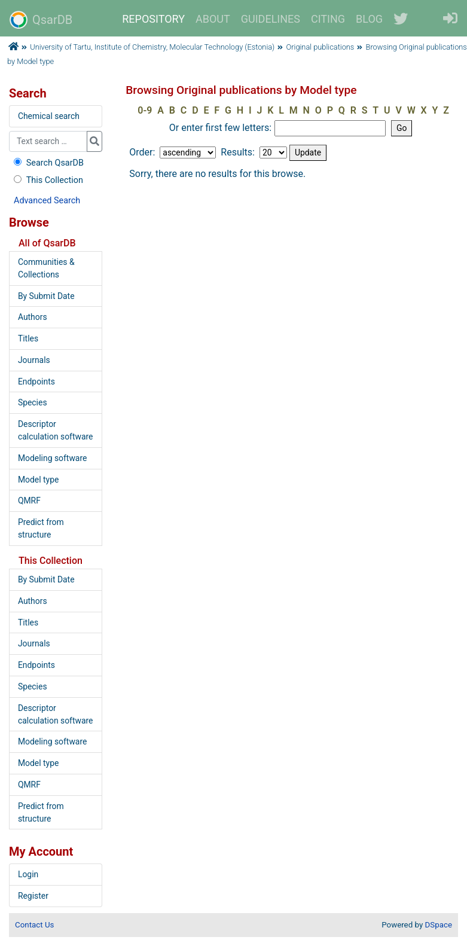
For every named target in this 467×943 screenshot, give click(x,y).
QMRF (29, 500)
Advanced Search (47, 201)
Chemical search (49, 116)
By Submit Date (46, 296)
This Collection (47, 180)
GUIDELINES (270, 19)
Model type (38, 479)
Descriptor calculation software (55, 430)
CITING (328, 19)
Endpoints (36, 381)
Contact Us (34, 924)
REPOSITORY (153, 19)
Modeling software (52, 458)
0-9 (145, 110)
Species (32, 402)
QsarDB (41, 20)
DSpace (438, 924)
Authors (32, 317)
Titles (28, 338)
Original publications (320, 46)
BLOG (369, 19)
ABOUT (213, 19)
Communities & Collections (46, 268)
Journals (34, 360)
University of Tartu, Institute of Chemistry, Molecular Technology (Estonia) (152, 46)
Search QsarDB (47, 163)
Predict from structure (41, 528)
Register (33, 896)
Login (28, 874)
